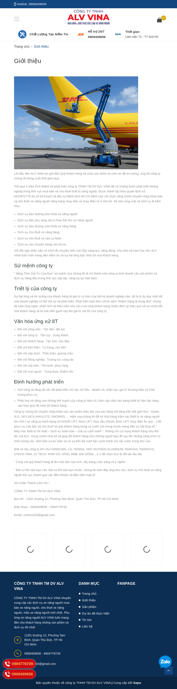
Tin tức (87, 620)
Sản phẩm (89, 606)
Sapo (137, 682)
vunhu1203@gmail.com (40, 663)
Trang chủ (89, 593)
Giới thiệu (27, 60)
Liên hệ (87, 626)
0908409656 (38, 4)
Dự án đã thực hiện (96, 613)
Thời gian (132, 31)
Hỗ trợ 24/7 (96, 31)
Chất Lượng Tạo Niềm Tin (49, 34)
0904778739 (52, 653)
